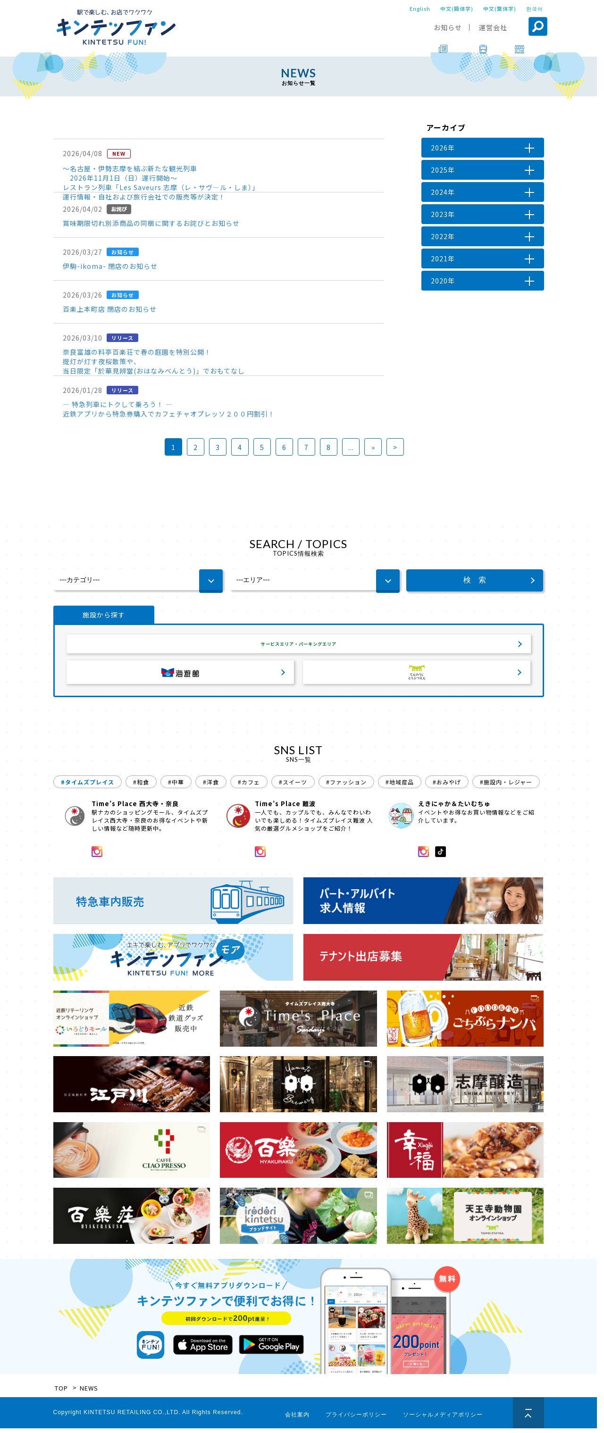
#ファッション (346, 787)
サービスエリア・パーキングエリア (299, 646)
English (420, 8)
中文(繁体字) (499, 8)
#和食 (141, 787)
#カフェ (249, 787)
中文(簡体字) (456, 8)
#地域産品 (400, 787)
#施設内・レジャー (506, 787)
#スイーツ (293, 787)
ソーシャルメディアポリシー (443, 1419)
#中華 (176, 787)
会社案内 (297, 1419)
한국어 (534, 8)
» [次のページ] (373, 447)
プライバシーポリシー (356, 1419)
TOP (61, 1392)
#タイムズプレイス (87, 787)
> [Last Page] (395, 447)
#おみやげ (447, 787)
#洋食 (211, 787)
